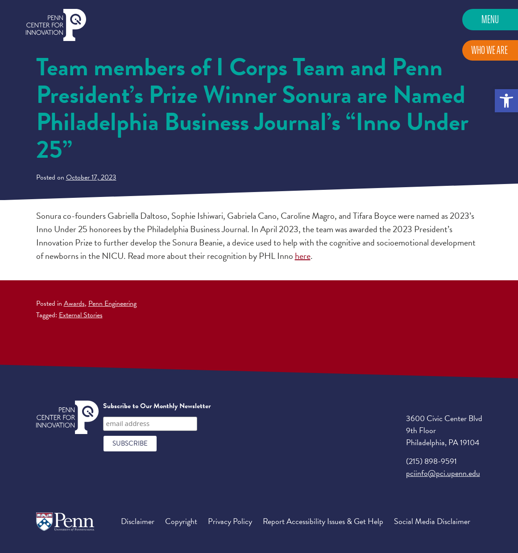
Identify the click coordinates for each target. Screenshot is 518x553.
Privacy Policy (230, 521)
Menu (490, 19)
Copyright (181, 521)
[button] (506, 100)
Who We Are (489, 50)
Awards (74, 303)
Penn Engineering (112, 303)
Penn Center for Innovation (56, 25)
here (303, 255)
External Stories (81, 315)
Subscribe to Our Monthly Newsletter (157, 406)
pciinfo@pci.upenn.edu (443, 473)
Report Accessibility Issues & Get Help (323, 521)
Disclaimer (137, 521)
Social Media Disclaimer (432, 521)
